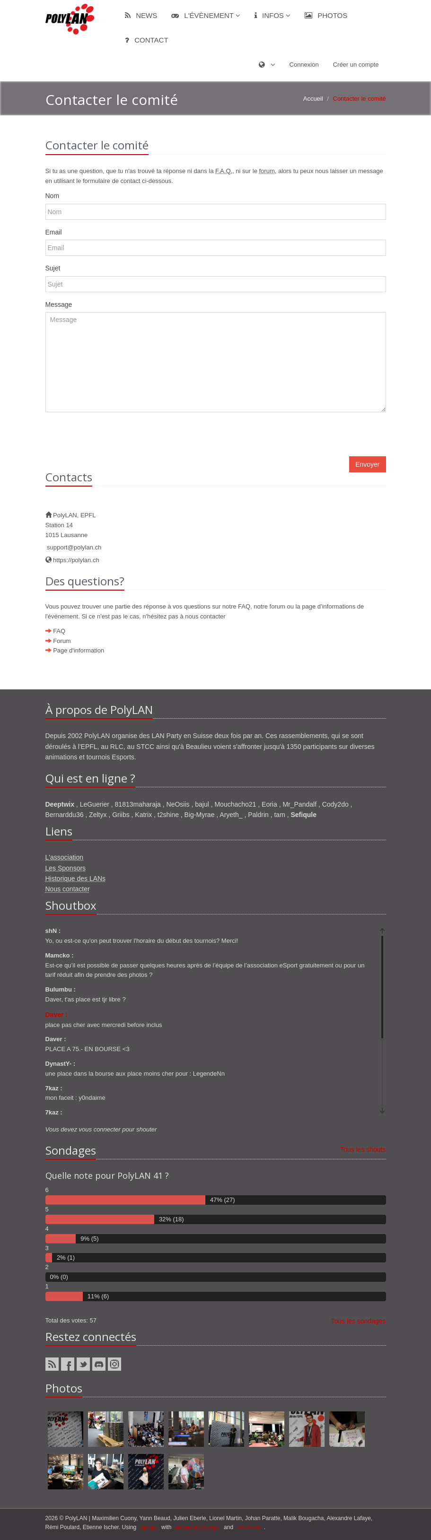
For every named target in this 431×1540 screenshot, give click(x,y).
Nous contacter (67, 889)
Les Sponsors (65, 868)
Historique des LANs (75, 878)
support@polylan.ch (73, 547)
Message (58, 304)
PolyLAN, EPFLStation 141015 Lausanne (70, 525)
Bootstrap (249, 1527)
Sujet (53, 268)
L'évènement (205, 15)
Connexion (304, 64)
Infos (272, 15)
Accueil (313, 98)
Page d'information (78, 650)
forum (266, 170)
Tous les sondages (358, 1321)
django (149, 1527)
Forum (62, 640)
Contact (146, 40)
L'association (64, 857)
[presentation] (117, 437)
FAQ (59, 631)
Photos (326, 15)
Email (53, 232)
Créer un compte (356, 64)
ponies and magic (198, 1527)
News (141, 15)
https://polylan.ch (72, 560)
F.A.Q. (223, 170)
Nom (52, 196)
